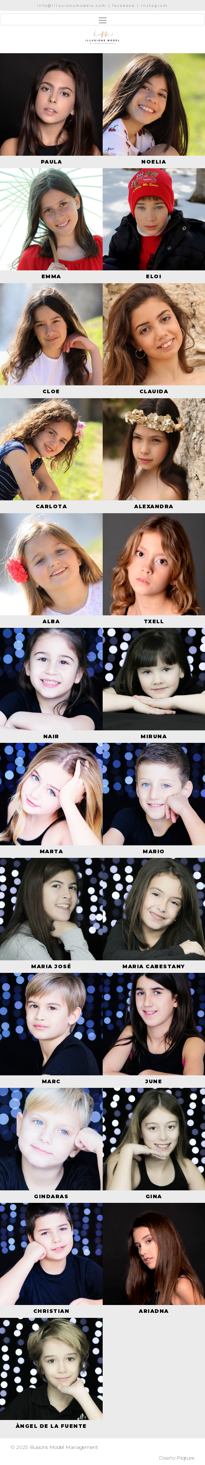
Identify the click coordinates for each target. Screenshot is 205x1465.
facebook (123, 6)
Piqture (185, 1458)
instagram (154, 6)
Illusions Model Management (63, 1447)
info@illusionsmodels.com (72, 6)
